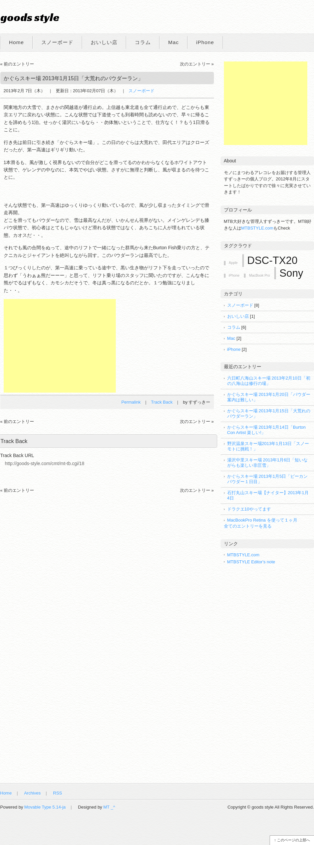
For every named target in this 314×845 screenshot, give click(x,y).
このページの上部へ (293, 840)
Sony (291, 273)
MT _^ (109, 807)
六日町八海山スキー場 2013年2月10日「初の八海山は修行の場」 (268, 381)
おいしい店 (104, 42)
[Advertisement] (60, 346)
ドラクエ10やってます (249, 509)
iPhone (205, 42)
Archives (32, 793)
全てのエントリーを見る (248, 526)
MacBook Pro (259, 275)
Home (16, 42)
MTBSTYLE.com (257, 228)
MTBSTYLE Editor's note (251, 561)
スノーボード (57, 42)
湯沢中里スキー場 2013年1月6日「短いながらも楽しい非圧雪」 (267, 462)
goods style (29, 17)
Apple (233, 263)
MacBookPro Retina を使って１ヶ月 (262, 520)
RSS (57, 793)
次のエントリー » (197, 63)
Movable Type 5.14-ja (45, 807)
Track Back (162, 402)
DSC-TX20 (272, 260)
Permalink (131, 402)
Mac (173, 42)
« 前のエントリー (17, 63)
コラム (143, 42)
